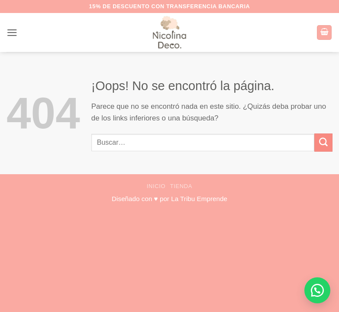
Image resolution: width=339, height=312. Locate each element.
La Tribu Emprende (199, 198)
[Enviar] (323, 142)
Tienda (181, 186)
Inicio (156, 186)
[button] (12, 33)
